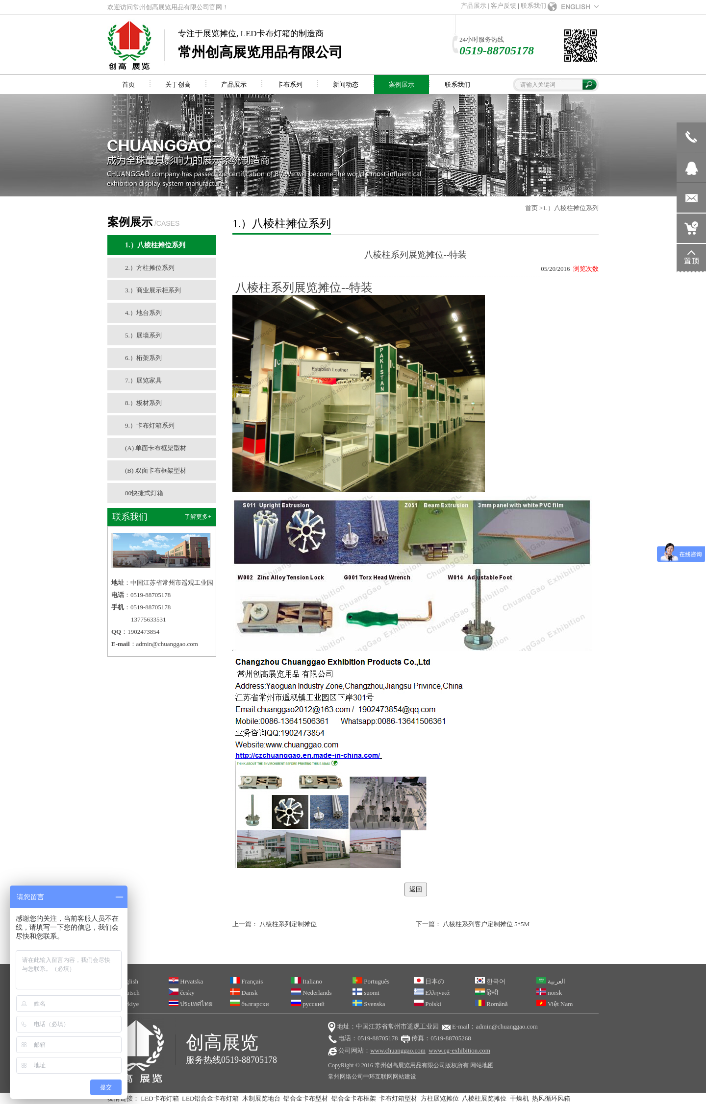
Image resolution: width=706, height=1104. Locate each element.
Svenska (369, 1004)
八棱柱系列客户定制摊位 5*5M (486, 924)
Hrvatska (186, 981)
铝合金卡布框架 (353, 1098)
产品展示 (473, 5)
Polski (427, 1004)
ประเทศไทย (191, 1004)
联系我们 (533, 5)
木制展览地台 (261, 1098)
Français (246, 981)
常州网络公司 (345, 1076)
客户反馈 (503, 5)
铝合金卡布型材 (305, 1098)
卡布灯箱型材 (398, 1098)
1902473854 (143, 631)
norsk (549, 992)
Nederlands (311, 992)
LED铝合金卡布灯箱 (210, 1098)
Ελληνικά (432, 992)
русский (308, 1004)
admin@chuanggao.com (167, 644)
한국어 (490, 981)
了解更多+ (197, 516)
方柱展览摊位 (440, 1098)
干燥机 (519, 1098)
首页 (531, 208)
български (249, 1004)
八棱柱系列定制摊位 (288, 924)
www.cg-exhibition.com (459, 1050)
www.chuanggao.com (398, 1050)
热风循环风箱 (551, 1098)
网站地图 (482, 1065)
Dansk (243, 992)
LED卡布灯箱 (159, 1098)
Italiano (306, 981)
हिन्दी (486, 992)
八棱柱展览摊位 (484, 1098)
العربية (550, 981)
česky (182, 992)
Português (371, 981)
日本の (429, 981)
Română (491, 1004)
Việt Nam (554, 1004)
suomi (366, 992)
